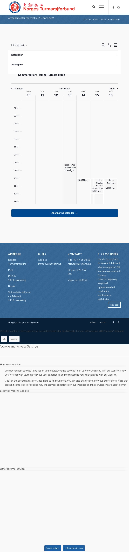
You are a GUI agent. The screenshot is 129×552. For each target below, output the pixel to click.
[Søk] (92, 7)
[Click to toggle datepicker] (19, 45)
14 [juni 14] (83, 95)
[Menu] (99, 7)
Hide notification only (74, 548)
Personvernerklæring (49, 263)
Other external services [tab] (13, 468)
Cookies (42, 259)
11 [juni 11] (42, 95)
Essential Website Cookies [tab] (14, 390)
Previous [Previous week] (17, 88)
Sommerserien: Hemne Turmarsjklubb (41, 75)
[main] (64, 133)
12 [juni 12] (56, 95)
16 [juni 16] (111, 95)
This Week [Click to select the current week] (64, 88)
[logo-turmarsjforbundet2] (41, 7)
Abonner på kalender (62, 213)
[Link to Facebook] (113, 7)
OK (4, 339)
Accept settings (52, 548)
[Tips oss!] (114, 305)
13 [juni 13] (69, 95)
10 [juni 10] (28, 95)
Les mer (14, 339)
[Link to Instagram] (118, 7)
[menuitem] (92, 7)
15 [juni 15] (97, 95)
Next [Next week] (114, 88)
